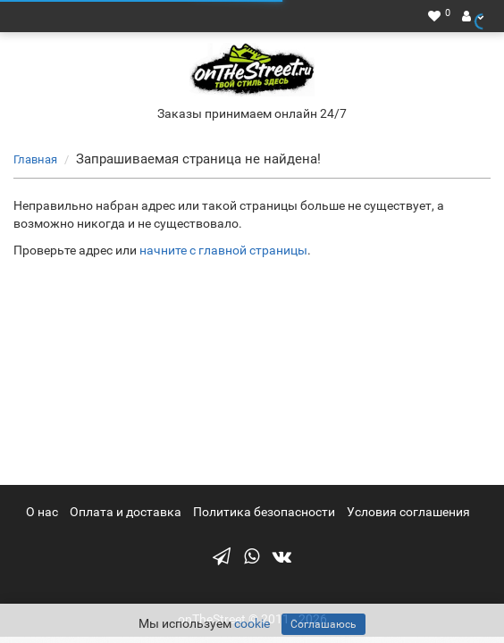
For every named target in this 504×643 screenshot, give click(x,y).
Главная (35, 159)
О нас (42, 512)
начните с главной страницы (223, 250)
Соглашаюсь (323, 624)
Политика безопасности (264, 512)
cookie (252, 623)
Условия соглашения (408, 512)
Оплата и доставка (125, 512)
